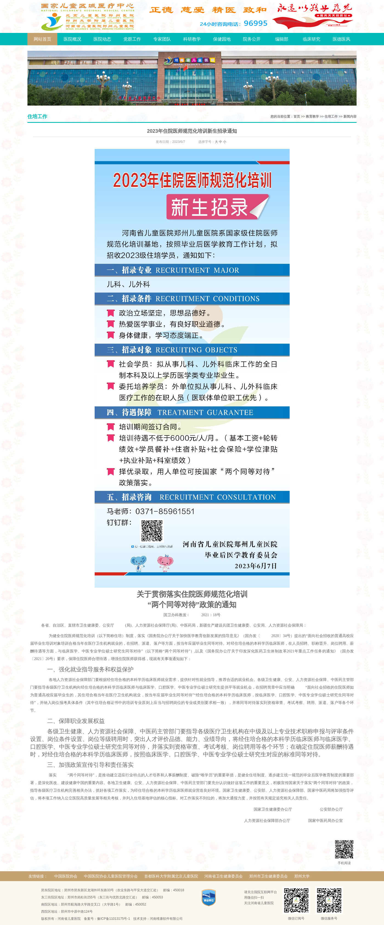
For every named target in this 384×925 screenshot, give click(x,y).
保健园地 (222, 39)
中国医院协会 (65, 876)
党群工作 (132, 39)
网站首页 (42, 39)
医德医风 (341, 39)
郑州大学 (302, 876)
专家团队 (162, 39)
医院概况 (72, 39)
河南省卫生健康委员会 (223, 876)
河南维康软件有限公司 (166, 919)
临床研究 (311, 39)
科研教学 (192, 39)
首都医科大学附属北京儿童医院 (171, 876)
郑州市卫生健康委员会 (268, 876)
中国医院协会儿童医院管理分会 (111, 876)
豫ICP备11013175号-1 (113, 919)
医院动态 (102, 39)
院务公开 (252, 39)
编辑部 (281, 39)
